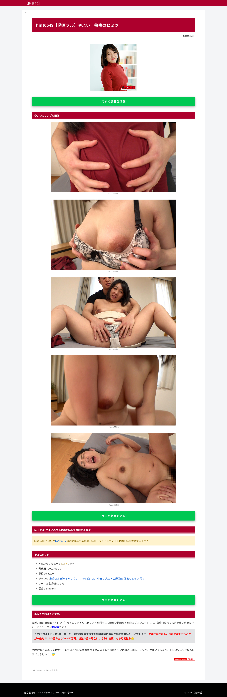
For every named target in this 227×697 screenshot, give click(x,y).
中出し (101, 578)
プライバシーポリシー (50, 692)
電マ (142, 578)
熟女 (120, 578)
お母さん (55, 578)
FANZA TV (60, 541)
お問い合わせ (70, 692)
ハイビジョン (88, 578)
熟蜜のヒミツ (131, 578)
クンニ (77, 578)
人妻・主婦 (111, 578)
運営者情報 (30, 692)
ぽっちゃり (66, 578)
